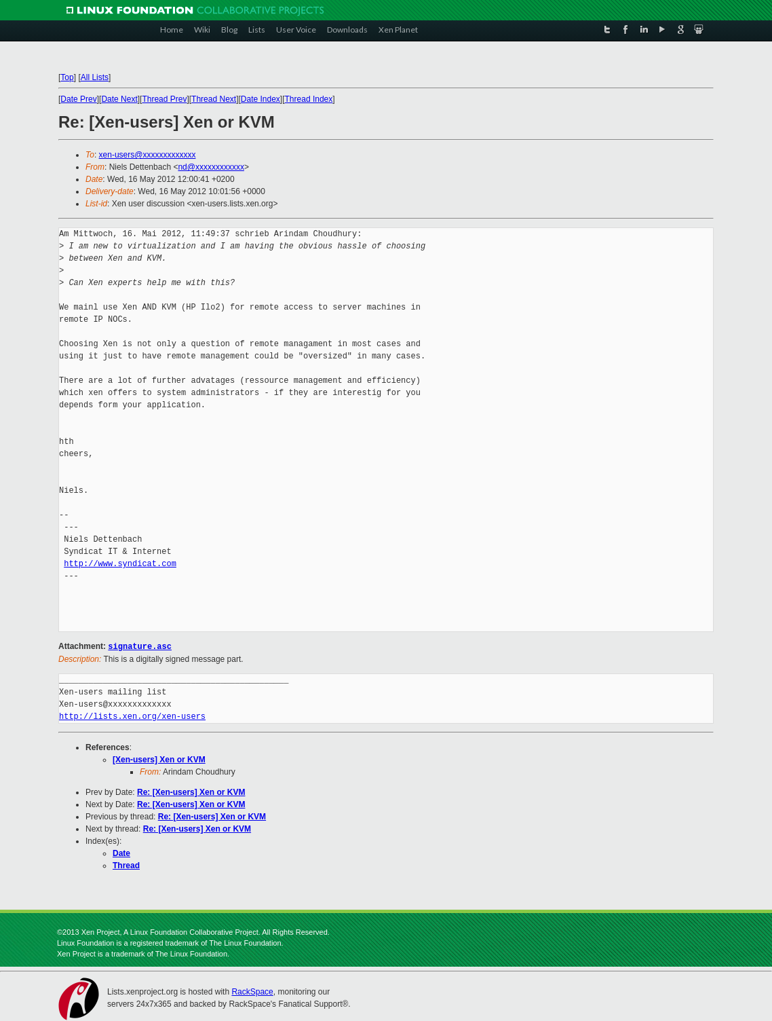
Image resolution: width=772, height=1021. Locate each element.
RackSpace (252, 991)
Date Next (119, 99)
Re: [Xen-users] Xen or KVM (191, 791)
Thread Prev (164, 99)
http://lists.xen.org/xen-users (132, 716)
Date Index (260, 99)
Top (66, 77)
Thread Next (213, 99)
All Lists (95, 77)
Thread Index (309, 99)
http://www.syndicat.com (120, 564)
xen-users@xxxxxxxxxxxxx (147, 155)
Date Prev (78, 99)
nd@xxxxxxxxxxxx (211, 167)
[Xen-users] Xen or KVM (159, 759)
